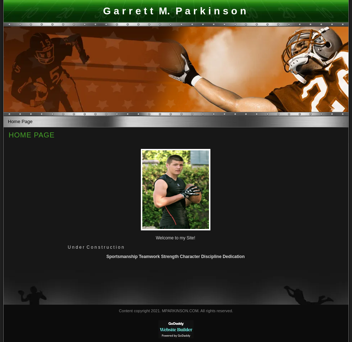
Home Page (20, 121)
